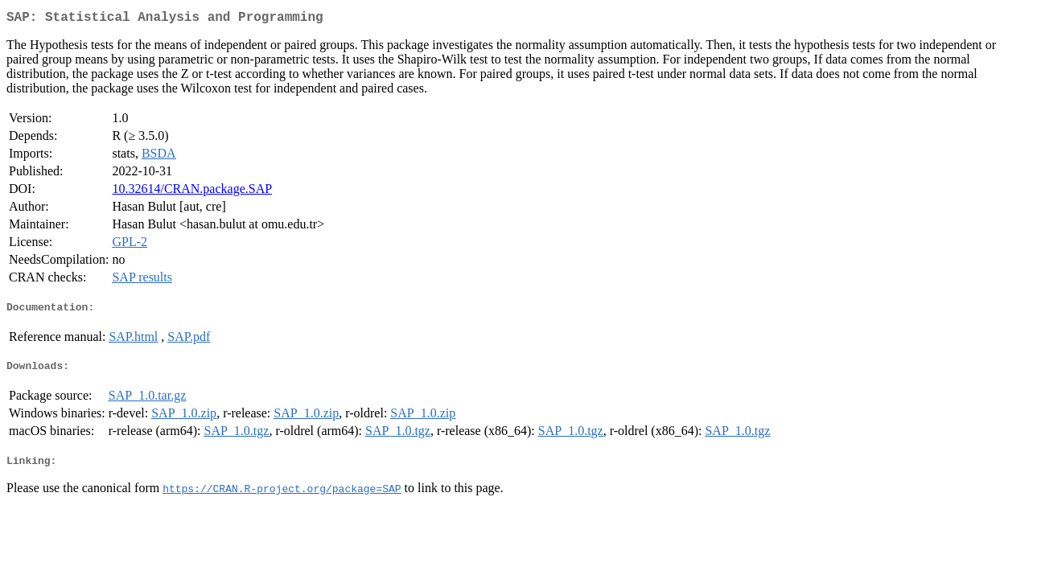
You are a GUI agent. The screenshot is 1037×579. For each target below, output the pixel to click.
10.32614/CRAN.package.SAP (192, 192)
